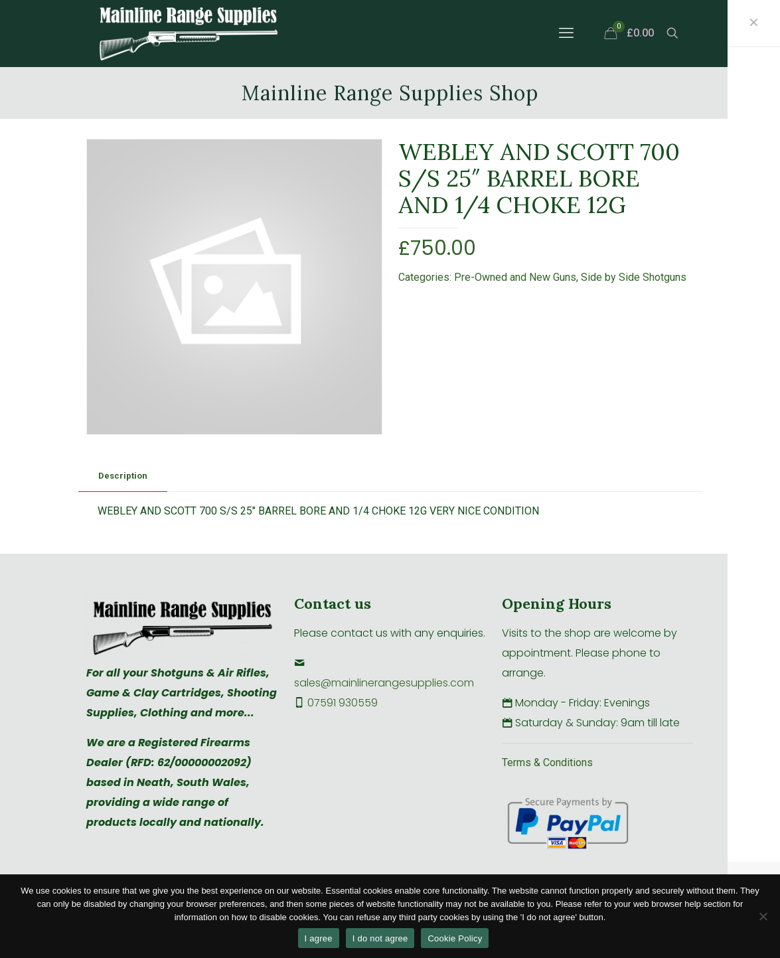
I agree (319, 938)
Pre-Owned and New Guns (515, 277)
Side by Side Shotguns (633, 277)
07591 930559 (342, 702)
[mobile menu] (566, 33)
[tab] (122, 476)
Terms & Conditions (547, 762)
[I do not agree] (763, 916)
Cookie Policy (455, 938)
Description (122, 476)
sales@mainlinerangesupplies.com (384, 682)
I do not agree (380, 938)
